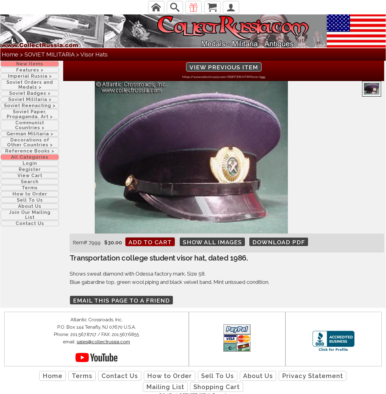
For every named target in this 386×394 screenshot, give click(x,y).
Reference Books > (29, 151)
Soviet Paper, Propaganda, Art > (30, 114)
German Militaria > (29, 134)
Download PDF (278, 242)
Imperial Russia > (30, 76)
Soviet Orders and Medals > (29, 84)
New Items (29, 64)
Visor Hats (94, 54)
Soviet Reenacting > (29, 105)
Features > (30, 70)
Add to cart (150, 242)
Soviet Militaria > (30, 99)
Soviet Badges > (30, 93)
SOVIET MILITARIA (50, 54)
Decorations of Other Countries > (30, 142)
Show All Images (212, 242)
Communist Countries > (29, 125)
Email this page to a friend (121, 300)
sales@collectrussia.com (103, 342)
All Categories (29, 157)
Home (10, 54)
